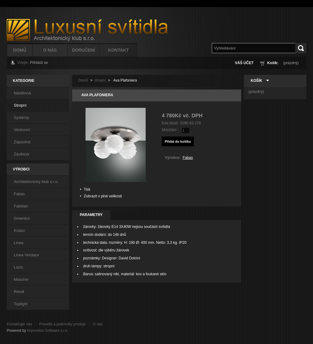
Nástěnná (22, 93)
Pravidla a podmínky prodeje (62, 324)
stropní (100, 80)
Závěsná (21, 154)
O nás (98, 324)
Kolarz (19, 230)
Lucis (18, 267)
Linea (19, 242)
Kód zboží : (171, 123)
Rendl (19, 291)
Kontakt (118, 50)
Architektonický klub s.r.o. (36, 181)
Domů (19, 50)
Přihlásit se (39, 62)
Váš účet (244, 63)
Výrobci (21, 169)
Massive (21, 279)
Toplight (21, 304)
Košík (256, 81)
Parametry (91, 215)
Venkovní (22, 129)
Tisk (87, 189)
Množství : (170, 130)
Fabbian (21, 206)
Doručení (83, 50)
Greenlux (22, 218)
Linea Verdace (26, 255)
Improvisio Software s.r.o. (47, 330)
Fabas (19, 194)
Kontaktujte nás (19, 324)
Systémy (21, 117)
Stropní (20, 105)
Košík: (272, 63)
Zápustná (22, 142)
